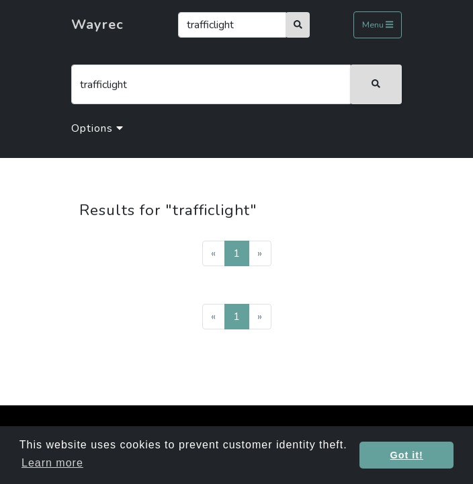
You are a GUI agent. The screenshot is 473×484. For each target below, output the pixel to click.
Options (97, 128)
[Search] (232, 25)
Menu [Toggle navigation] (377, 25)
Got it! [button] (406, 455)
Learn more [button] (52, 463)
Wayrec (97, 24)
